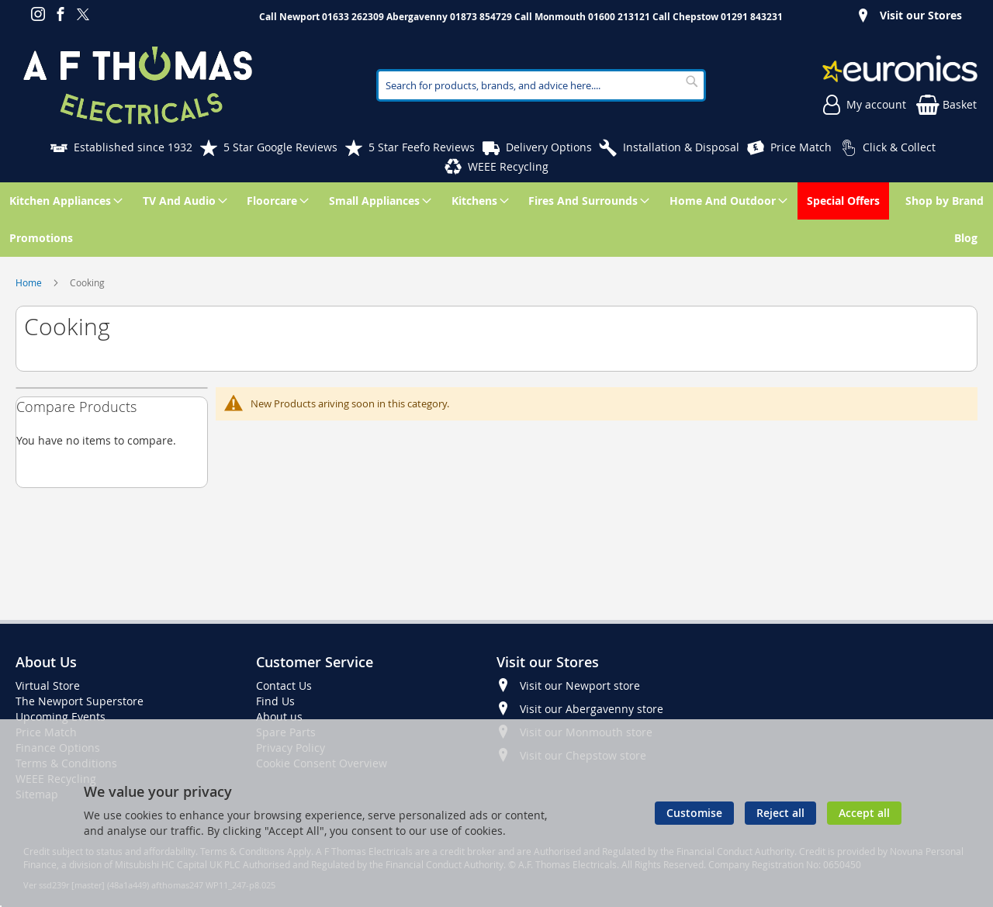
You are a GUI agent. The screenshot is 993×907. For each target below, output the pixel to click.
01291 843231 (752, 16)
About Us (46, 662)
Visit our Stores (921, 15)
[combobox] (541, 85)
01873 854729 (481, 16)
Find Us (275, 701)
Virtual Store (48, 685)
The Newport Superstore (80, 701)
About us (279, 716)
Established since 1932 (133, 147)
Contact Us (284, 685)
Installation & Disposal (681, 147)
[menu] (496, 219)
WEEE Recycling (508, 166)
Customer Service (314, 662)
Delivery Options (549, 147)
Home (30, 282)
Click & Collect (899, 147)
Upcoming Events (61, 716)
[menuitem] (63, 201)
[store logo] (138, 85)
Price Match (801, 147)
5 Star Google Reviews (280, 147)
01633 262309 (353, 16)
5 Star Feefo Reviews (421, 147)
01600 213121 (619, 16)
